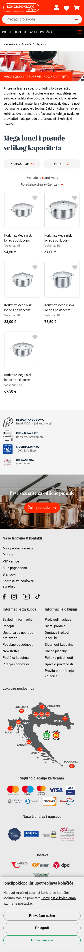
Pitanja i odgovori (16, 664)
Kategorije (20, 164)
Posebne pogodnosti (18, 645)
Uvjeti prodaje (55, 626)
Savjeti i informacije (17, 620)
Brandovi (9, 574)
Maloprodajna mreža (18, 548)
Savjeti (33, 32)
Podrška (46, 32)
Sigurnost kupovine (59, 645)
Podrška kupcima (16, 658)
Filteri (59, 164)
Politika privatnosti (59, 658)
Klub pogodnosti (15, 568)
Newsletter (11, 651)
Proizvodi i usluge (58, 620)
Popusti (7, 32)
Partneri (8, 555)
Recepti (20, 32)
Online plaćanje (56, 651)
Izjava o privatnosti (59, 664)
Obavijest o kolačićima (58, 898)
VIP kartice (11, 561)
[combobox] (42, 184)
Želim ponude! (39, 507)
